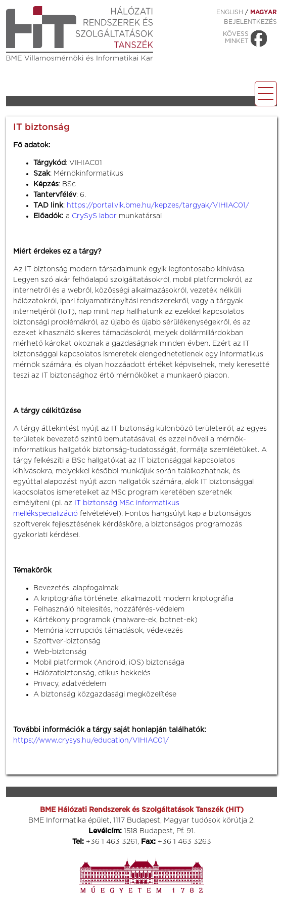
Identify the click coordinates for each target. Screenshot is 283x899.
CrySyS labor (94, 216)
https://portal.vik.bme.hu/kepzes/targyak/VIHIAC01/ (158, 205)
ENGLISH (229, 12)
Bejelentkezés (250, 22)
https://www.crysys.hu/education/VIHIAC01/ (91, 740)
